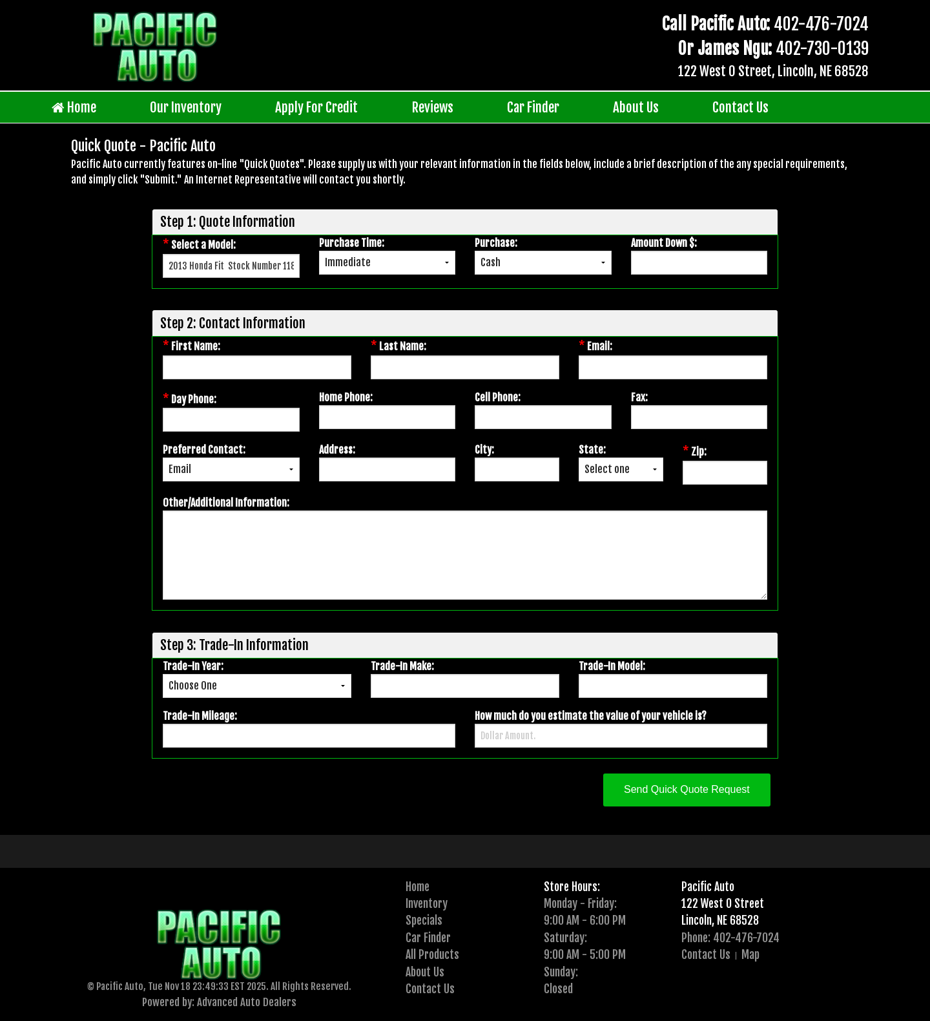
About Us (636, 107)
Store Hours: (572, 886)
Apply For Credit (316, 107)
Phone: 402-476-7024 (730, 938)
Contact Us (740, 107)
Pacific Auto (707, 886)
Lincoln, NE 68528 (720, 920)
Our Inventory (186, 107)
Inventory (427, 903)
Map (750, 954)
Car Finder (533, 107)
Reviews (432, 107)
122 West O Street (722, 903)
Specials (424, 920)
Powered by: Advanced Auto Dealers (219, 1002)
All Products (432, 954)
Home (74, 107)
